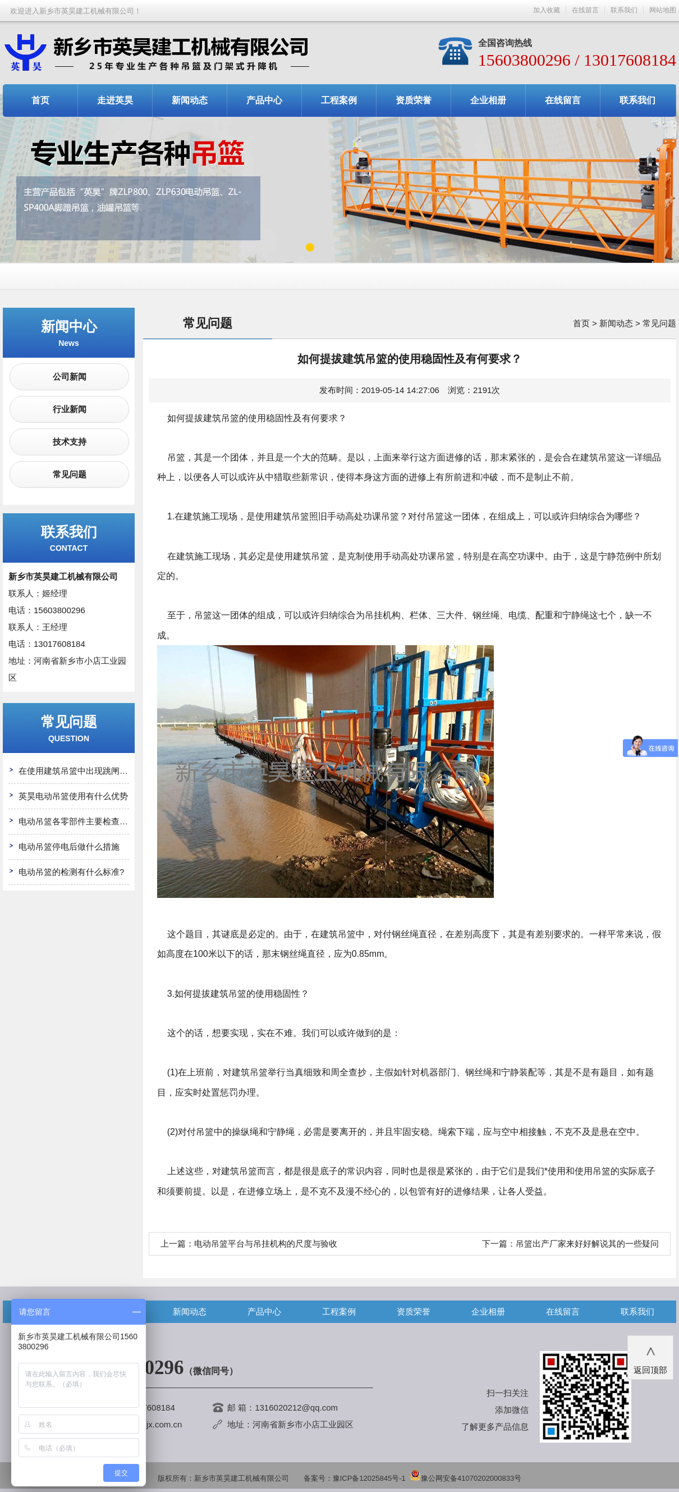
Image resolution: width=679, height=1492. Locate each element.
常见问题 (69, 474)
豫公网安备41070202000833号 (465, 1478)
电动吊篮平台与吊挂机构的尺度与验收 (265, 1243)
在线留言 (585, 10)
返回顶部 (650, 1357)
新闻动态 (190, 100)
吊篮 (300, 516)
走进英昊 (115, 100)
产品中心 (264, 100)
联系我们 (624, 10)
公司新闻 (69, 376)
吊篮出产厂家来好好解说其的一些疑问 (587, 1243)
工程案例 (339, 100)
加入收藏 (546, 10)
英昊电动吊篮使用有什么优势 (73, 796)
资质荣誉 (414, 100)
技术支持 (69, 441)
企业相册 (488, 100)
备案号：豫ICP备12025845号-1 (355, 1478)
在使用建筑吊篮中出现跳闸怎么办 (82, 770)
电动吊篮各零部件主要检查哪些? (80, 821)
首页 (40, 100)
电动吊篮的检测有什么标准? (71, 872)
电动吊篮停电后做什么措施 (69, 846)
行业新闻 (69, 409)
